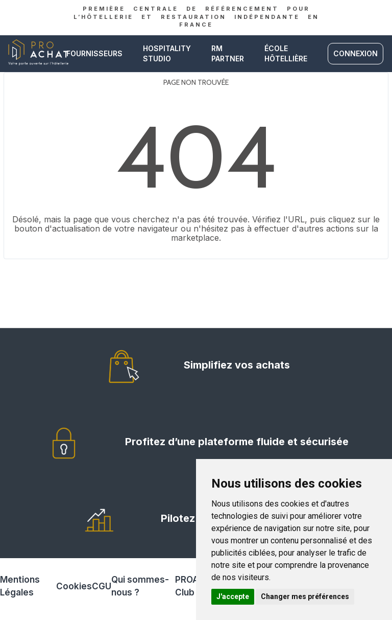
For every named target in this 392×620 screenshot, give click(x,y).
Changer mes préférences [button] (305, 596)
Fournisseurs (94, 53)
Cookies (74, 586)
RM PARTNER (227, 53)
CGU (101, 586)
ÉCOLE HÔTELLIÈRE (285, 53)
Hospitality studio (167, 53)
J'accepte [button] (232, 596)
